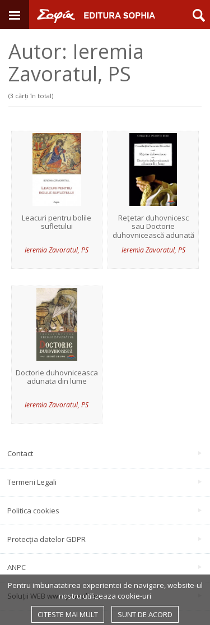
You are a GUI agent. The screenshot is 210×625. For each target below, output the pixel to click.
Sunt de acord (145, 614)
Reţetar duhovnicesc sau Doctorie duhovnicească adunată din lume (153, 231)
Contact (104, 453)
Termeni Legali (104, 482)
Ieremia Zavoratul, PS (56, 250)
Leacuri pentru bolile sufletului (56, 222)
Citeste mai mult (68, 614)
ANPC (104, 567)
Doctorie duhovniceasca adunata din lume (57, 377)
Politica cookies (104, 510)
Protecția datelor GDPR (104, 539)
